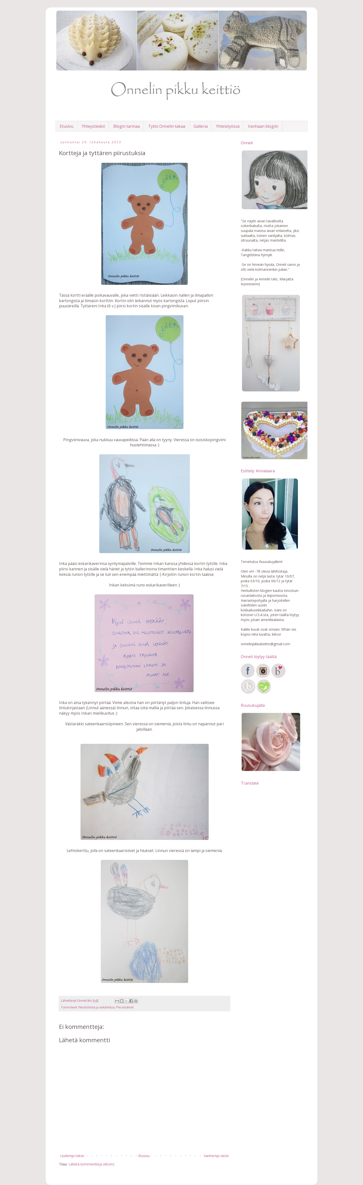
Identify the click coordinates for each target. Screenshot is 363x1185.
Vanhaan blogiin (263, 126)
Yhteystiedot (93, 126)
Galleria (201, 126)
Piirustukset (125, 1007)
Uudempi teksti (72, 1155)
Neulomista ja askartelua (97, 1007)
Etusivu (66, 126)
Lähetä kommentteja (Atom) (91, 1164)
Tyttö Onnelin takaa (166, 126)
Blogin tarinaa (126, 126)
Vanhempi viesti (216, 1155)
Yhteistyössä (228, 126)
